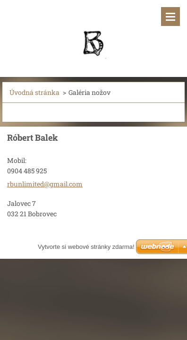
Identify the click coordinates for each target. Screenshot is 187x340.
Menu (170, 16)
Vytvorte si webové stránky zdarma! (86, 246)
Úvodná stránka (34, 92)
